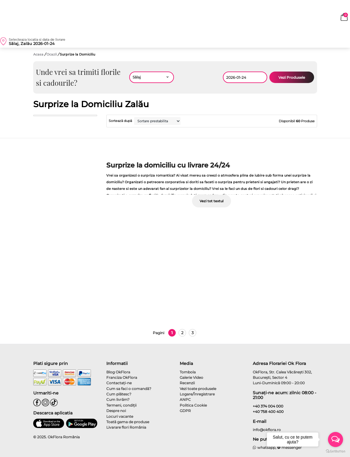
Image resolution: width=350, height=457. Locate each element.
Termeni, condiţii (121, 405)
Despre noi (116, 410)
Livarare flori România (126, 427)
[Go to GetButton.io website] (335, 451)
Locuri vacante (119, 416)
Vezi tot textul (211, 201)
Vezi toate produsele (198, 388)
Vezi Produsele (291, 77)
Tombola (188, 372)
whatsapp (264, 447)
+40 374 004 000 (268, 406)
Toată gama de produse (127, 422)
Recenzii (187, 383)
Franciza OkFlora (121, 377)
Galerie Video (191, 377)
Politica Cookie (193, 405)
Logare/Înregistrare (197, 394)
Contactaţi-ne (119, 383)
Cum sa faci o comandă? (128, 388)
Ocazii (52, 54)
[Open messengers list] (335, 439)
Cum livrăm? (118, 399)
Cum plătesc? (118, 394)
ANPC (185, 399)
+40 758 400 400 (268, 411)
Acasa (38, 54)
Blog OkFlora (118, 372)
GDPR (185, 410)
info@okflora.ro (267, 429)
